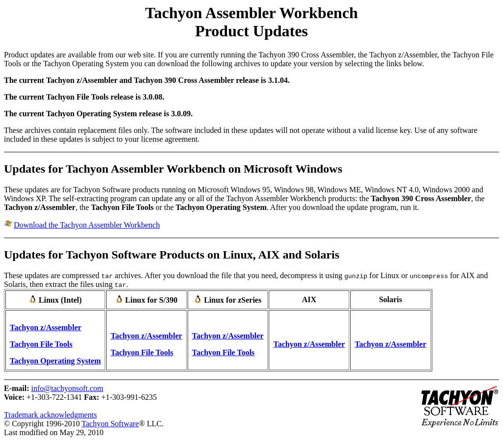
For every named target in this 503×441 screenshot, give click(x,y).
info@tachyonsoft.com (67, 388)
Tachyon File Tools (41, 344)
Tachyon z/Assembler (46, 327)
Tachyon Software (110, 423)
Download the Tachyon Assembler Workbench (87, 225)
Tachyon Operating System (55, 361)
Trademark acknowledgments (50, 415)
